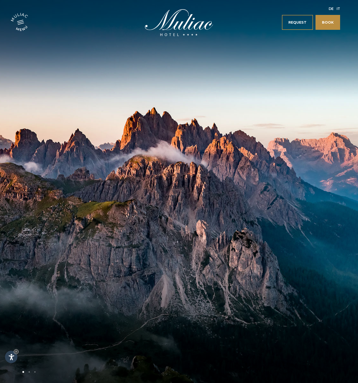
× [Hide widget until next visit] (16, 351)
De (331, 8)
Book (328, 22)
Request (297, 22)
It (338, 8)
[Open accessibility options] (11, 357)
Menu (22, 28)
